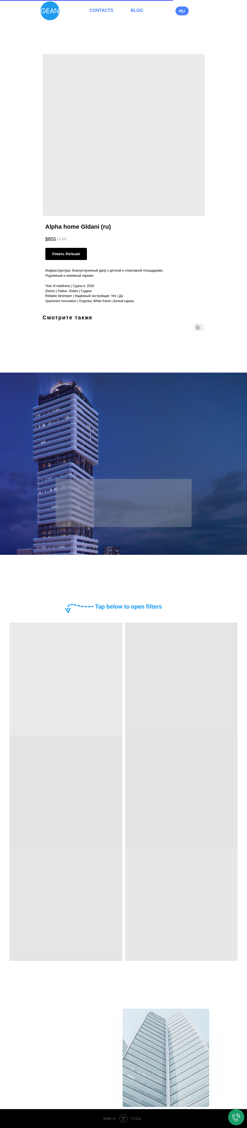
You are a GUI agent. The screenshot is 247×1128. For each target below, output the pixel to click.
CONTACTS (101, 10)
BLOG (137, 10)
